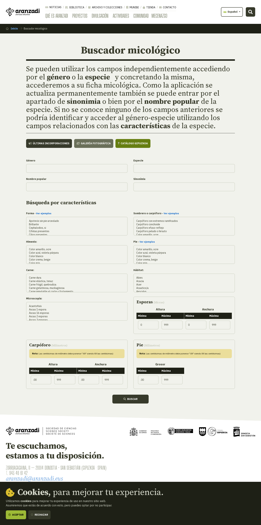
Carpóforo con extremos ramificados (184, 221)
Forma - (38, 213)
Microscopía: (34, 298)
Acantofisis (77, 306)
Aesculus (184, 291)
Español (230, 11)
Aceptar (16, 514)
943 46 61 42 (18, 473)
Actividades (121, 16)
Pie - (144, 241)
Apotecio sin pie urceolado (77, 221)
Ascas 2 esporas (77, 316)
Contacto (167, 7)
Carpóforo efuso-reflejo (184, 228)
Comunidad (141, 16)
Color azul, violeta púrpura (77, 253)
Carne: (30, 270)
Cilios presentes (77, 234)
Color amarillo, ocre (184, 234)
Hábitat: (138, 270)
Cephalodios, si (77, 228)
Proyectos (79, 16)
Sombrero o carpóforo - (156, 213)
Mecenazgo (159, 16)
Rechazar (39, 514)
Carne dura (77, 277)
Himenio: (31, 241)
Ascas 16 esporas (77, 313)
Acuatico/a (184, 288)
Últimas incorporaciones (49, 143)
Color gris (77, 263)
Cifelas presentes (77, 231)
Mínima (142, 315)
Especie (138, 160)
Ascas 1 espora (77, 309)
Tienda (149, 7)
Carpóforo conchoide (184, 224)
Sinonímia (139, 179)
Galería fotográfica (94, 143)
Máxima (166, 315)
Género (30, 160)
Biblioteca (74, 7)
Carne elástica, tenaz (77, 281)
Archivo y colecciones (105, 7)
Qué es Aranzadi (56, 16)
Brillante (77, 224)
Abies (184, 277)
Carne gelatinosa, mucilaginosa (77, 288)
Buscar (130, 399)
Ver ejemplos (43, 213)
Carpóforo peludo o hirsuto (184, 231)
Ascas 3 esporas (77, 320)
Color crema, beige (77, 259)
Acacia (184, 281)
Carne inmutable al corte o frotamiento (77, 291)
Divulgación (100, 16)
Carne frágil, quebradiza (77, 284)
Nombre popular (36, 179)
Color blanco (77, 256)
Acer (184, 284)
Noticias (53, 7)
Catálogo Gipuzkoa (133, 143)
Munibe (132, 7)
